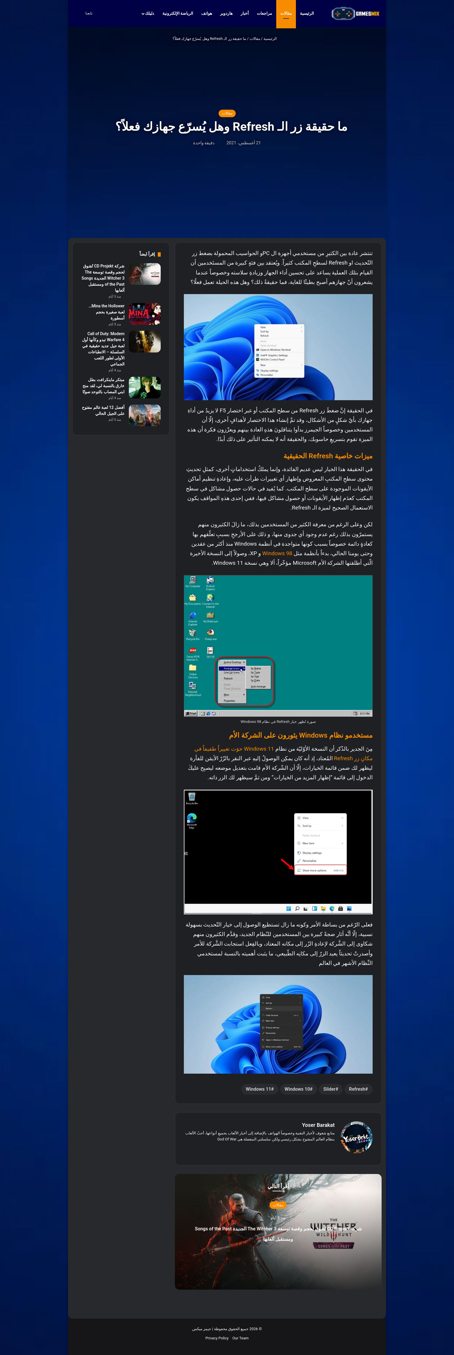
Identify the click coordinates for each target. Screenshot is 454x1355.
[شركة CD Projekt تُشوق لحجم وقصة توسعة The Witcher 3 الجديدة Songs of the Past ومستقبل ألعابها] (145, 274)
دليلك (149, 13)
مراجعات (264, 13)
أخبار (245, 13)
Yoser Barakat (318, 1125)
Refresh (357, 1089)
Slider (329, 1089)
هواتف (206, 13)
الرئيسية (309, 13)
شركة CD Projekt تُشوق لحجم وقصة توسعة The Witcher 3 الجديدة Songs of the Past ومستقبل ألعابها (278, 1234)
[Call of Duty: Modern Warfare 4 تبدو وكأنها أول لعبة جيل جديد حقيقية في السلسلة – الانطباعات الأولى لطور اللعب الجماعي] (145, 341)
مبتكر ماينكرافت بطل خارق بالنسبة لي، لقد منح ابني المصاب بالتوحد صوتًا (104, 385)
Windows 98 (277, 553)
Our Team (241, 1335)
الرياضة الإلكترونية (177, 13)
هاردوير (226, 13)
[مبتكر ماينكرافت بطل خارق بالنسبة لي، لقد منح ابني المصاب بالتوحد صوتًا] (145, 387)
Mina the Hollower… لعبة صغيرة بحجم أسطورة (107, 312)
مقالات (286, 13)
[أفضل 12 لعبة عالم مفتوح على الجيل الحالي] (145, 415)
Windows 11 (258, 1089)
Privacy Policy (216, 1335)
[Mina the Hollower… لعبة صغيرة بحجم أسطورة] (145, 314)
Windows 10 (297, 1089)
